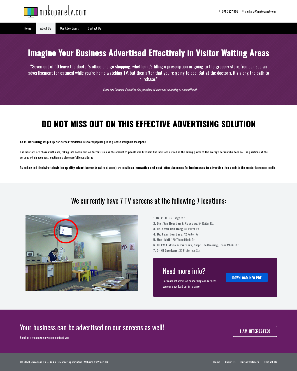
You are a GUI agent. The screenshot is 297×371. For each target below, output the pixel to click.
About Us (230, 361)
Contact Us (270, 361)
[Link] (56, 11)
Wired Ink (102, 361)
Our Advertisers (249, 361)
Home (216, 361)
